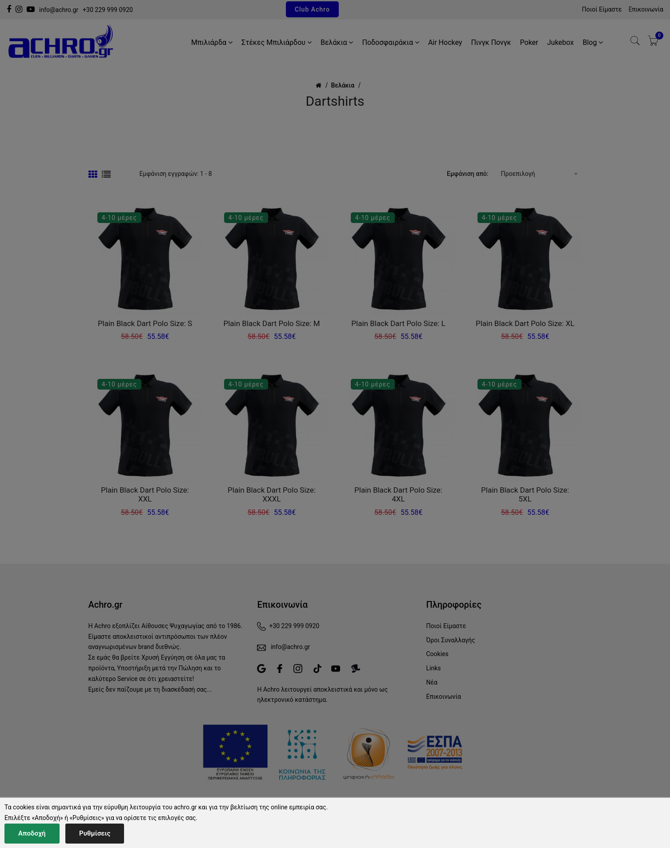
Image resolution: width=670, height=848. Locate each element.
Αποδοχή (32, 833)
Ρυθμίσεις (94, 833)
